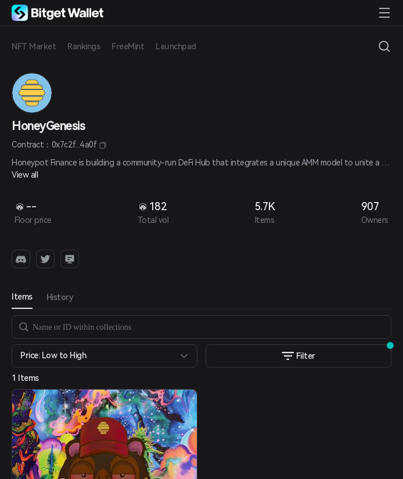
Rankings (83, 46)
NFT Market (34, 46)
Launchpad (176, 46)
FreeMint (127, 46)
